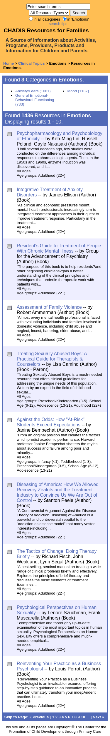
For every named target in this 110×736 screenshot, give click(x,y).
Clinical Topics (31, 63)
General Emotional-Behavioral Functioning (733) (34, 99)
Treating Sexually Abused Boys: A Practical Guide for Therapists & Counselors (52, 359)
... (87, 717)
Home (8, 63)
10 (83, 717)
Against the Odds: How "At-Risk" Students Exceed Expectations (50, 422)
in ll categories (47, 19)
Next (97, 717)
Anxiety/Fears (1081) (33, 91)
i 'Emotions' (78, 19)
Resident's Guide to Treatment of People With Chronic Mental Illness (59, 248)
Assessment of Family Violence (49, 307)
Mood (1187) (78, 91)
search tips (58, 23)
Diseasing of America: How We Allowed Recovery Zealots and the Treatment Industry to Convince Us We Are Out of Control (58, 492)
